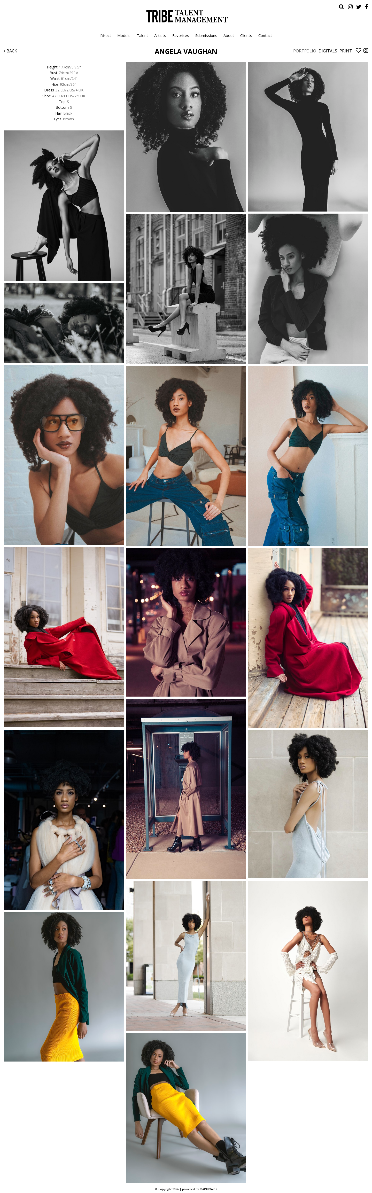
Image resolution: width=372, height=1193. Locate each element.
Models (123, 35)
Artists (160, 35)
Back (10, 51)
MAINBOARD (208, 1189)
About (228, 35)
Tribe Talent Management (186, 16)
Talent (142, 35)
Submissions (206, 35)
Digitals (328, 51)
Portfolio (304, 51)
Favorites (180, 35)
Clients (246, 35)
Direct (105, 35)
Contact (265, 35)
